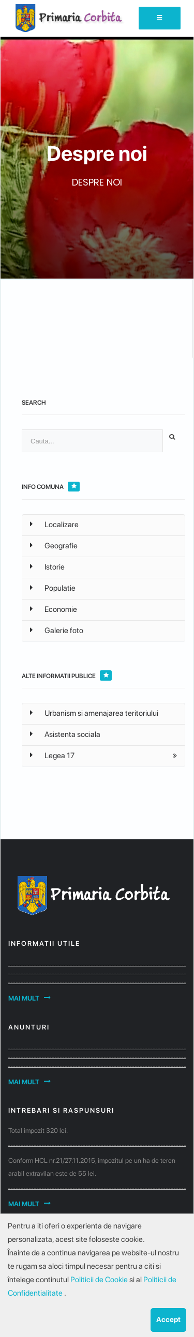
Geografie (54, 545)
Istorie (47, 567)
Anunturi (29, 1027)
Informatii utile (44, 943)
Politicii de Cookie (99, 1279)
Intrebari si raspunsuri (61, 1110)
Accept (168, 1319)
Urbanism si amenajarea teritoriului (94, 713)
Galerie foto (56, 630)
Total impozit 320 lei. (38, 1130)
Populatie (53, 588)
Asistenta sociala (65, 734)
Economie (53, 609)
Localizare (54, 524)
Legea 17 (52, 755)
